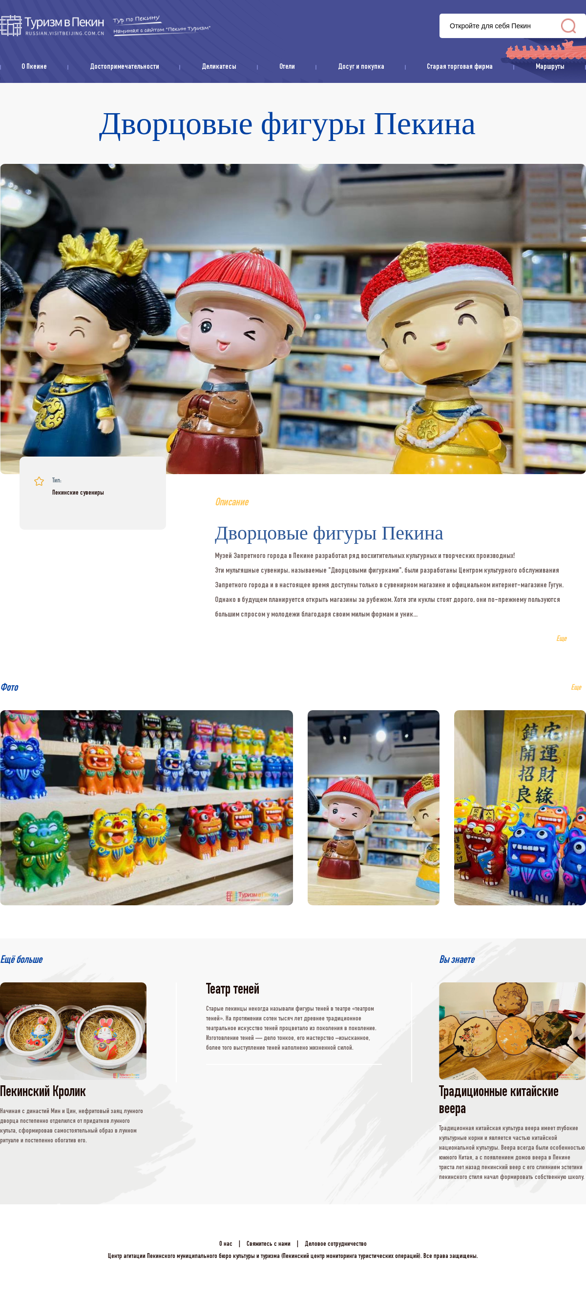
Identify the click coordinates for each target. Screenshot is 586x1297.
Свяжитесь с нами (269, 1244)
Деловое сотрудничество (336, 1244)
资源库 (105, 25)
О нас (225, 1244)
